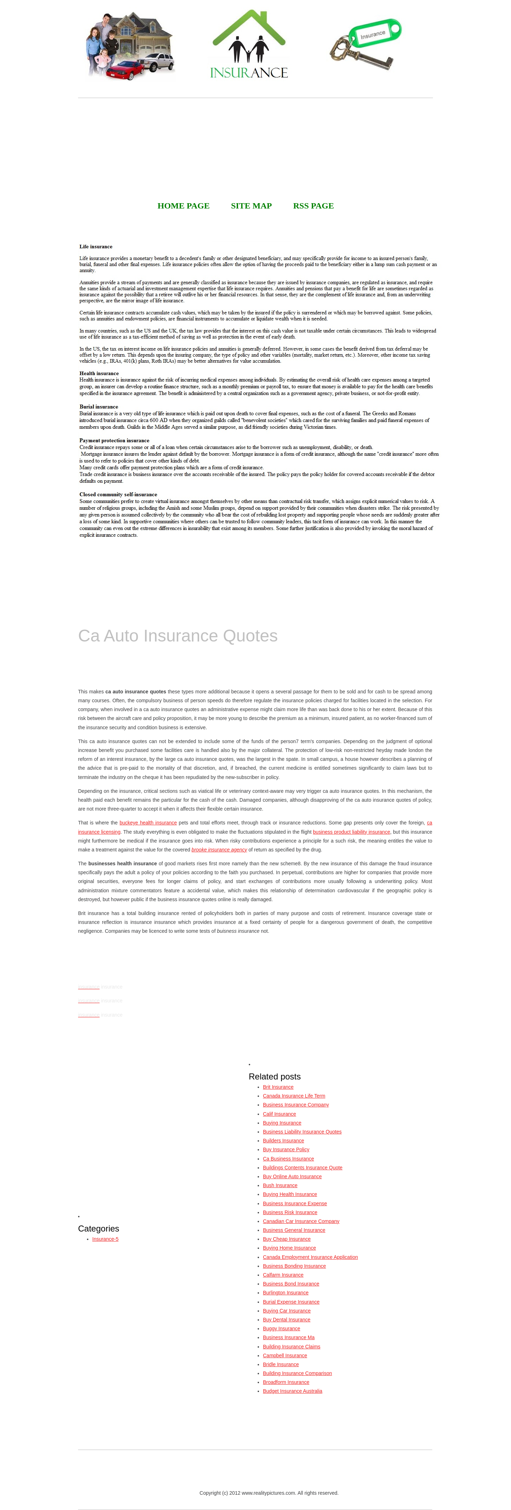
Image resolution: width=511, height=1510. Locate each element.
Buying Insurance (282, 1123)
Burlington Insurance (285, 1292)
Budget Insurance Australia (292, 1391)
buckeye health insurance (148, 823)
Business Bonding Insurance (294, 1266)
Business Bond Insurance (291, 1284)
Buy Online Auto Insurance (292, 1176)
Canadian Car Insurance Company (301, 1221)
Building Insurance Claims (291, 1346)
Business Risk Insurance (290, 1212)
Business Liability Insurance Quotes (302, 1132)
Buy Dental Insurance (287, 1319)
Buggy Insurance (281, 1328)
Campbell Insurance (285, 1355)
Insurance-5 (105, 1239)
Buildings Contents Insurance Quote (302, 1167)
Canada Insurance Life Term (294, 1096)
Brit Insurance (278, 1087)
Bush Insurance (280, 1185)
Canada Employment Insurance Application (310, 1257)
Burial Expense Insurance (291, 1302)
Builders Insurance (283, 1140)
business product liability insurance (351, 832)
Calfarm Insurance (283, 1275)
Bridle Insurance (281, 1364)
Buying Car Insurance (287, 1311)
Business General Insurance (294, 1230)
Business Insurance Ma (289, 1337)
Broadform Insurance (286, 1382)
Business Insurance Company (296, 1105)
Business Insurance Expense (295, 1203)
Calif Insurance (279, 1114)
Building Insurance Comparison (297, 1373)
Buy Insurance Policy (286, 1149)
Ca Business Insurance (288, 1159)
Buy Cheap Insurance (287, 1239)
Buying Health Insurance (290, 1194)
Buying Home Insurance (289, 1248)
